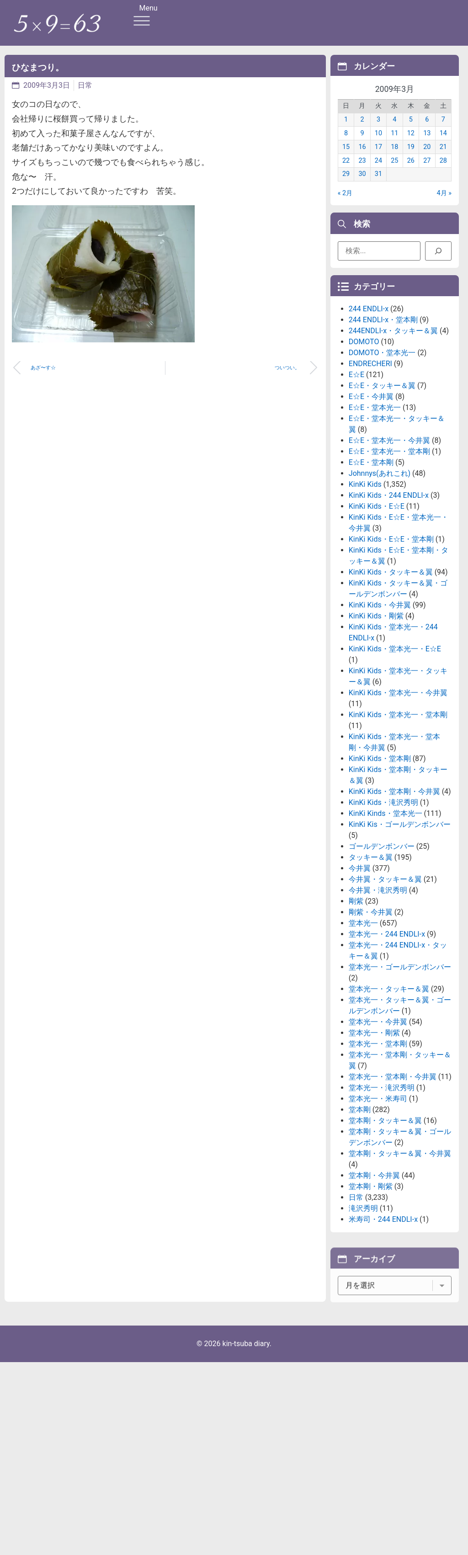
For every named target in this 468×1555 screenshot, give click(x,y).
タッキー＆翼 (371, 923)
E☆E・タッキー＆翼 (382, 451)
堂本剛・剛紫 (371, 1252)
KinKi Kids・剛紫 (376, 681)
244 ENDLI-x (368, 374)
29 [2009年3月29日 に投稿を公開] (346, 184)
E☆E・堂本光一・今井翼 (389, 506)
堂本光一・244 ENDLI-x (387, 1000)
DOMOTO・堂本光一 (382, 418)
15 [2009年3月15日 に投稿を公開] (346, 157)
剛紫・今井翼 (371, 978)
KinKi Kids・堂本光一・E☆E (395, 714)
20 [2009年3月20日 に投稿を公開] (427, 157)
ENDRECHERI (370, 429)
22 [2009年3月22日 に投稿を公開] (346, 171)
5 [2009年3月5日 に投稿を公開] (411, 130)
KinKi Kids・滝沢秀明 (383, 868)
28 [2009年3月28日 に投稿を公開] (443, 171)
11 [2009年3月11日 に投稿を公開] (394, 144)
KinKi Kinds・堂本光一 (385, 879)
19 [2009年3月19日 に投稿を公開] (411, 157)
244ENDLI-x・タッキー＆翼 (393, 396)
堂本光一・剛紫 (374, 1098)
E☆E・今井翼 (371, 462)
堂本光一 (363, 989)
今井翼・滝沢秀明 (378, 956)
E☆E (356, 440)
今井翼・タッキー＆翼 (385, 945)
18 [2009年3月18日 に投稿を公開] (394, 157)
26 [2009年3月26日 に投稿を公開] (411, 171)
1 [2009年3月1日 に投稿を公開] (346, 130)
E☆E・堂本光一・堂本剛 (389, 517)
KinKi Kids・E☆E (376, 572)
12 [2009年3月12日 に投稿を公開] (411, 144)
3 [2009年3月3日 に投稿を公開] (378, 130)
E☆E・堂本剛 (371, 528)
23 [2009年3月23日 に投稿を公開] (362, 171)
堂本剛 (360, 1175)
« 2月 (345, 203)
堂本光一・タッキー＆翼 (389, 1054)
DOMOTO (364, 407)
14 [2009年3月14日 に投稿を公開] (443, 144)
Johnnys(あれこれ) (379, 539)
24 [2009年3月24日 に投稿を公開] (378, 171)
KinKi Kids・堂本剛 (380, 824)
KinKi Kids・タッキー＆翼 (391, 638)
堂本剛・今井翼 (374, 1241)
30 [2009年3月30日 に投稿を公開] (362, 184)
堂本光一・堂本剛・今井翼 (392, 1142)
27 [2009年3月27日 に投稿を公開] (427, 171)
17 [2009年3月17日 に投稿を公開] (378, 157)
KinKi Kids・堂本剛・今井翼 (394, 857)
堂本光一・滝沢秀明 (382, 1153)
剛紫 (356, 967)
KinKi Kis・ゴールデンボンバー (400, 890)
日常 (85, 85)
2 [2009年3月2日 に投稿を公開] (362, 130)
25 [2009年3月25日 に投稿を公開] (394, 171)
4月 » (444, 203)
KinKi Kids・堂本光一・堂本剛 (398, 780)
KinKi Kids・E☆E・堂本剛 (391, 605)
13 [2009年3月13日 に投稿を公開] (427, 144)
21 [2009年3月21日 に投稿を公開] (443, 157)
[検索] (438, 254)
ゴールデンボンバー (382, 912)
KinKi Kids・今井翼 (380, 670)
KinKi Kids (365, 550)
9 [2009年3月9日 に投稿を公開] (362, 144)
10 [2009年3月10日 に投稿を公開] (378, 144)
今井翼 (360, 934)
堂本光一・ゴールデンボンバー (400, 1032)
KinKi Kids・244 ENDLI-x (389, 561)
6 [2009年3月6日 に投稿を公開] (427, 130)
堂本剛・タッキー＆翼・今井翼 (400, 1219)
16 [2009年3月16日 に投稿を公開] (362, 157)
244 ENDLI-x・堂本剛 (383, 385)
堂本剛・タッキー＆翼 (385, 1186)
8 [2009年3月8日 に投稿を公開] (346, 144)
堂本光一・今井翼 (378, 1087)
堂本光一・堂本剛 (378, 1109)
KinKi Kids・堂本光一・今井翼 (398, 758)
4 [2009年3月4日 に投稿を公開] (394, 130)
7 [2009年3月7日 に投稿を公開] (443, 130)
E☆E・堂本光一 (375, 473)
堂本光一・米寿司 (378, 1164)
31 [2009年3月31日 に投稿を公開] (378, 184)
